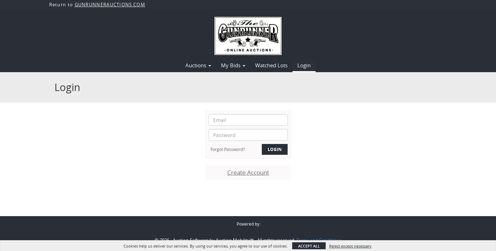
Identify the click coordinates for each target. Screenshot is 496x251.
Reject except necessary (350, 246)
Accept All (309, 246)
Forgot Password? (227, 149)
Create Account (248, 172)
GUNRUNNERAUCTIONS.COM (110, 4)
